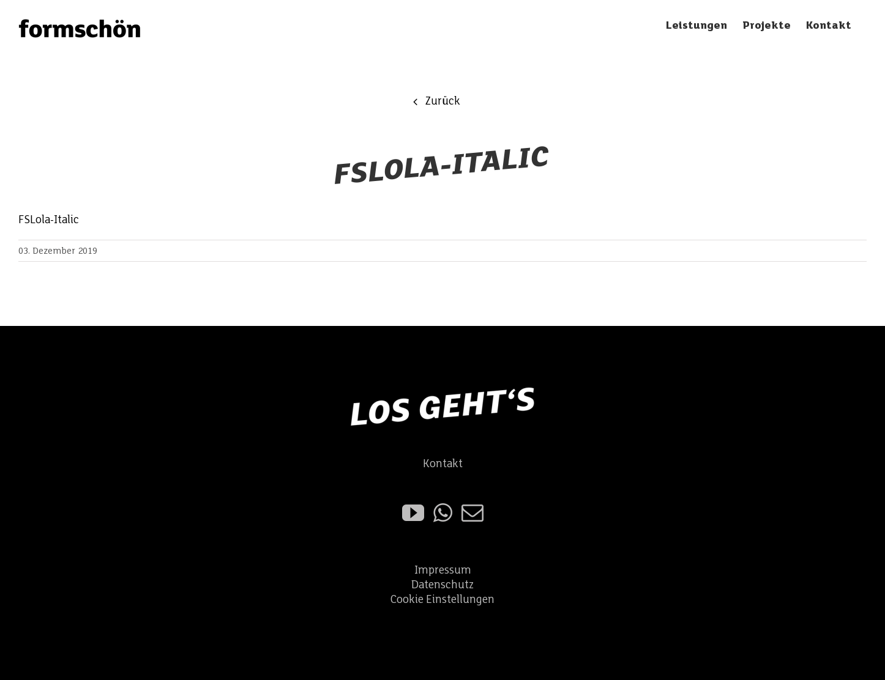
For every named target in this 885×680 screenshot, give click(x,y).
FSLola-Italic (48, 219)
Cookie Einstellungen (442, 599)
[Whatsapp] (442, 513)
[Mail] (472, 513)
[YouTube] (413, 513)
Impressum (442, 570)
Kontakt (443, 463)
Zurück (442, 101)
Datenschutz (442, 584)
